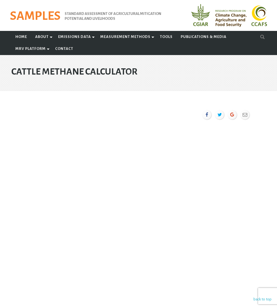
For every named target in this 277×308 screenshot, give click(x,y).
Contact (64, 49)
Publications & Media (203, 37)
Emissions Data (74, 37)
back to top (262, 299)
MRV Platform (30, 49)
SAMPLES (35, 16)
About (42, 37)
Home (21, 37)
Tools (166, 37)
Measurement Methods (125, 37)
